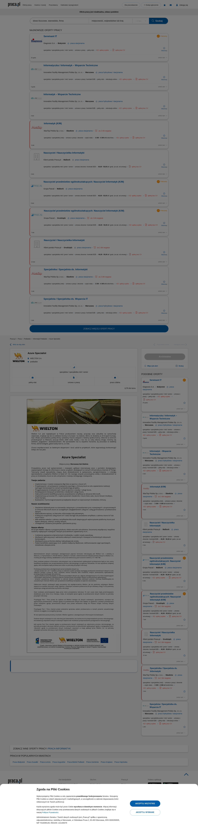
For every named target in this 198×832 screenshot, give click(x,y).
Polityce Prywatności (50, 812)
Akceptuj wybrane (145, 812)
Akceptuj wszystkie (145, 804)
